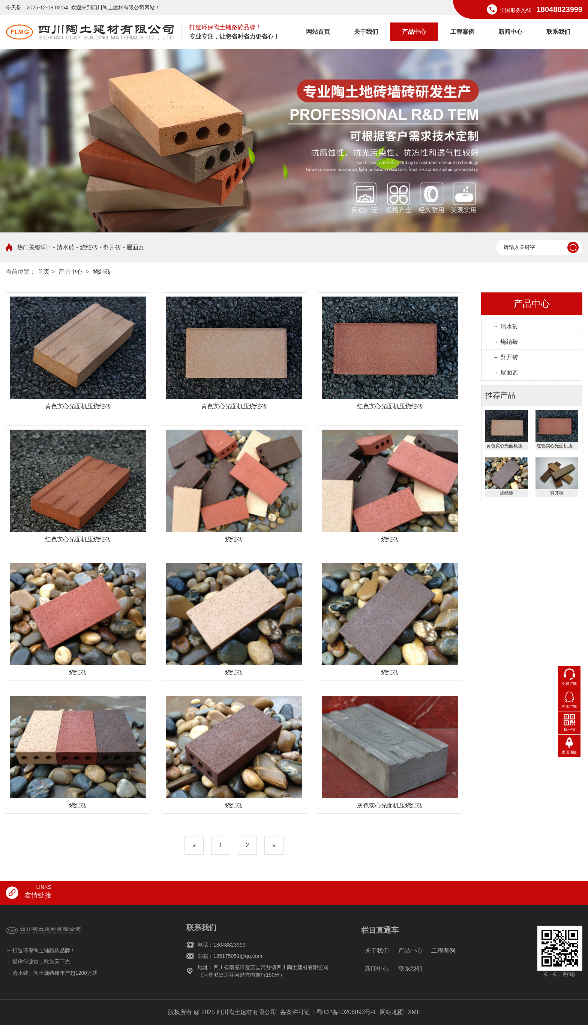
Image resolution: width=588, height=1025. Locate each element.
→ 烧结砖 (505, 342)
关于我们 (366, 31)
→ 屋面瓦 (505, 372)
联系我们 (558, 31)
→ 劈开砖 (505, 357)
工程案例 (462, 31)
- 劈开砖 (110, 247)
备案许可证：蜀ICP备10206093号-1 (328, 1012)
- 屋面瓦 (134, 247)
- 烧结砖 (87, 247)
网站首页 (318, 31)
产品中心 (414, 31)
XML (414, 1012)
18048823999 (559, 9)
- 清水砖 (64, 247)
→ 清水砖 (505, 326)
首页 (44, 271)
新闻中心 (510, 31)
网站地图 (392, 1012)
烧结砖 (102, 271)
